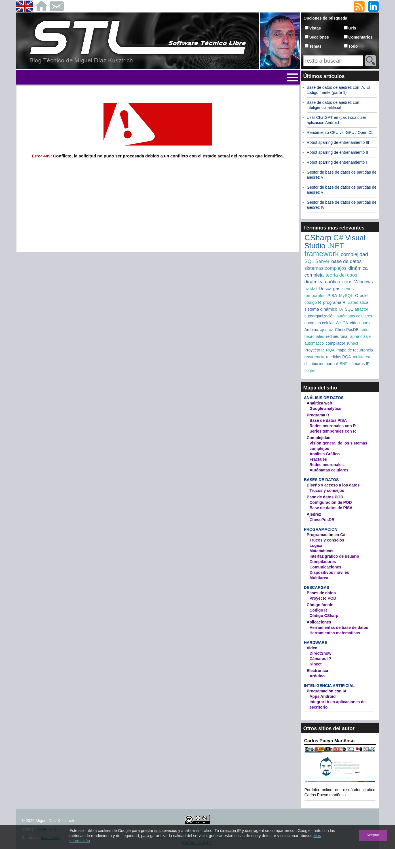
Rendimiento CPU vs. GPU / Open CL (340, 132)
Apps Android (323, 696)
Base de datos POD (325, 497)
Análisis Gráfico (325, 454)
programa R (334, 302)
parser (367, 323)
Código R (318, 610)
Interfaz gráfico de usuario (334, 556)
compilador (335, 343)
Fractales (318, 459)
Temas (315, 46)
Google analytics (325, 408)
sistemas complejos (326, 268)
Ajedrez (314, 514)
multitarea (361, 357)
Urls (352, 28)
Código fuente (320, 604)
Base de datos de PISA (331, 507)
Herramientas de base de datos (339, 627)
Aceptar (372, 835)
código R (313, 302)
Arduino (311, 329)
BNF (344, 363)
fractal (311, 288)
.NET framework (324, 249)
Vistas (315, 28)
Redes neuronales (327, 464)
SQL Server (317, 261)
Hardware (315, 642)
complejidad (354, 254)
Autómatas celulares (329, 470)
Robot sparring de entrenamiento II (337, 152)
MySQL (346, 295)
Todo (353, 46)
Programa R (318, 415)
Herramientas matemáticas (335, 633)
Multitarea (319, 578)
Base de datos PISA (328, 420)
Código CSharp (324, 615)
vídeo (355, 323)
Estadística (357, 302)
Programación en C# (326, 534)
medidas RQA (338, 357)
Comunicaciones (325, 567)
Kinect (352, 343)
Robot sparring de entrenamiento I (337, 162)
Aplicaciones (319, 622)
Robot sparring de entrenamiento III (338, 142)
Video (312, 648)
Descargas (329, 288)
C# (338, 237)
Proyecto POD (323, 598)
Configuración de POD (331, 502)
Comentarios (360, 37)
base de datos (346, 261)
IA (341, 309)
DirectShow (320, 653)
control (310, 370)
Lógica (316, 545)
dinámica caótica (323, 282)
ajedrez (326, 329)
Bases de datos (321, 479)
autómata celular (319, 323)
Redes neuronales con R (333, 426)
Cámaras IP (320, 658)
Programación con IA (327, 691)
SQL (349, 309)
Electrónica (317, 670)
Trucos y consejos (327, 490)
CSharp (318, 237)
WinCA (342, 323)
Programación (320, 529)
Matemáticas (321, 551)
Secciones (319, 37)
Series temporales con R (333, 431)
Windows (363, 281)
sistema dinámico (321, 309)
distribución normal (321, 363)
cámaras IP (360, 363)
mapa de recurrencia (355, 350)
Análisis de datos (324, 397)
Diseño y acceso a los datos (333, 485)
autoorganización (320, 316)
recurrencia (314, 357)
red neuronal (337, 336)
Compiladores (323, 561)
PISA (332, 295)
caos (347, 282)
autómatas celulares (354, 316)
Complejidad (319, 437)
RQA (330, 350)
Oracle (361, 295)
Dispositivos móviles (329, 572)
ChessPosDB (346, 329)
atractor (361, 309)
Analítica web (319, 403)
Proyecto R (314, 350)
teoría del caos (341, 275)
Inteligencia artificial (329, 685)
